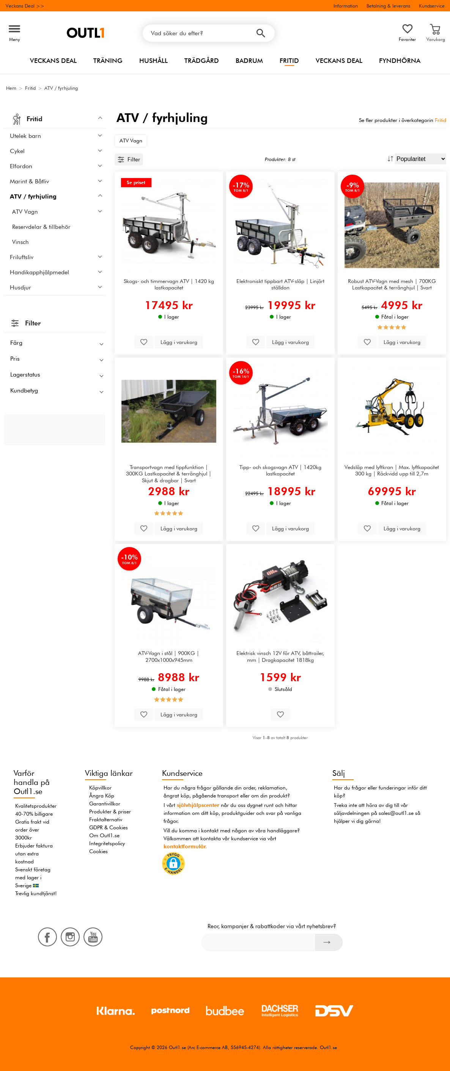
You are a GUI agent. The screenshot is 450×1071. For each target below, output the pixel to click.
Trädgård (201, 60)
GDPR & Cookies (108, 827)
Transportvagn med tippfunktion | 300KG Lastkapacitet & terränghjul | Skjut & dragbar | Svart (168, 473)
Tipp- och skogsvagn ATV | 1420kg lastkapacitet (280, 470)
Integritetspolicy (107, 843)
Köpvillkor (100, 788)
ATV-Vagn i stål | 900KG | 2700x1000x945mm (168, 656)
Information (346, 6)
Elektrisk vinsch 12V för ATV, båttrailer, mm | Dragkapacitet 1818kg (280, 656)
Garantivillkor (104, 804)
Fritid (289, 60)
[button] (173, 864)
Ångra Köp (101, 796)
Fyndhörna (399, 60)
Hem (11, 88)
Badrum (249, 60)
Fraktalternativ (105, 819)
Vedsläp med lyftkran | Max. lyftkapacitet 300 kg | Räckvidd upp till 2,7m (392, 470)
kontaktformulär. (185, 846)
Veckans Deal (53, 60)
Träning (108, 60)
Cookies (98, 851)
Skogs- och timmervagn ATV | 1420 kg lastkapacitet (169, 284)
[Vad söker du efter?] (208, 33)
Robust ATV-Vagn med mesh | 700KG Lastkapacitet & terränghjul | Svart (392, 284)
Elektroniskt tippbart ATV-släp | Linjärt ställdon (280, 284)
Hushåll (153, 60)
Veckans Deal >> (25, 6)
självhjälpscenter (198, 805)
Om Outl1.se (104, 835)
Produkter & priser (110, 811)
